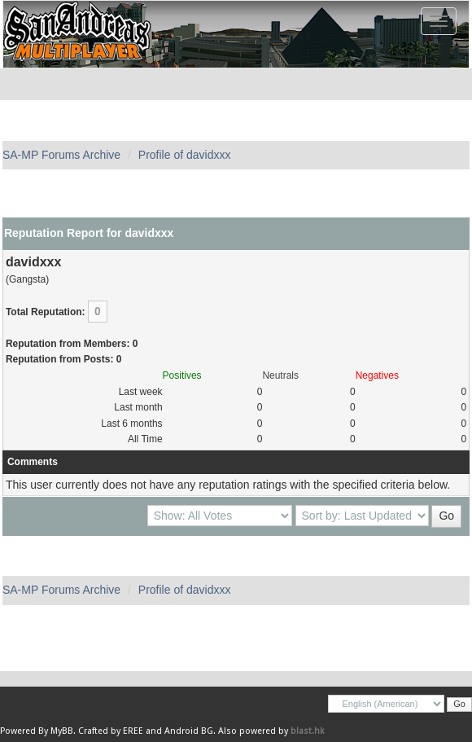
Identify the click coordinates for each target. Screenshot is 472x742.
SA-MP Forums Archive (61, 154)
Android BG (188, 731)
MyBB (61, 731)
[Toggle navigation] (439, 21)
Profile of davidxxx (184, 154)
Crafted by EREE (110, 731)
